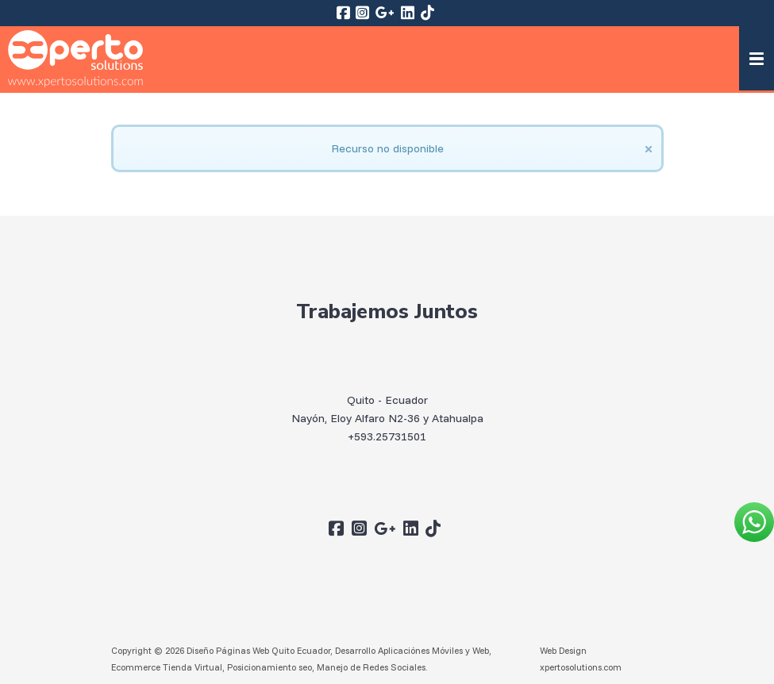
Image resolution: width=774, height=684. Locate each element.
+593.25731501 (387, 436)
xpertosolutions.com (581, 667)
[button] (756, 58)
